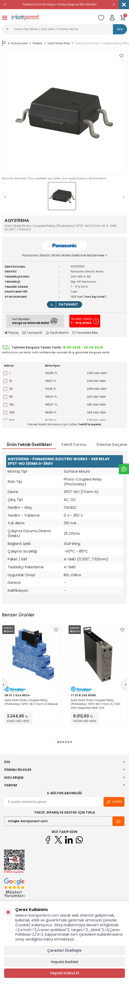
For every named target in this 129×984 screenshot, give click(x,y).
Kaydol (114, 802)
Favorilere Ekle (85, 333)
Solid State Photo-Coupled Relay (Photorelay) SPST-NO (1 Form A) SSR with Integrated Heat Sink (95, 704)
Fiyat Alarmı (57, 333)
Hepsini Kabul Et (64, 973)
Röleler (37, 43)
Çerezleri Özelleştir (64, 950)
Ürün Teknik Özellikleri (29, 444)
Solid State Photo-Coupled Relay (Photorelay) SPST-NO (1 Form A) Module (31, 702)
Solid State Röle (58, 43)
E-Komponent (15, 43)
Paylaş (12, 333)
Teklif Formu (74, 444)
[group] (64, 112)
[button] (5, 4)
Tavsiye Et (32, 333)
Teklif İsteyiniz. (90, 424)
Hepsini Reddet (65, 961)
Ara (120, 29)
